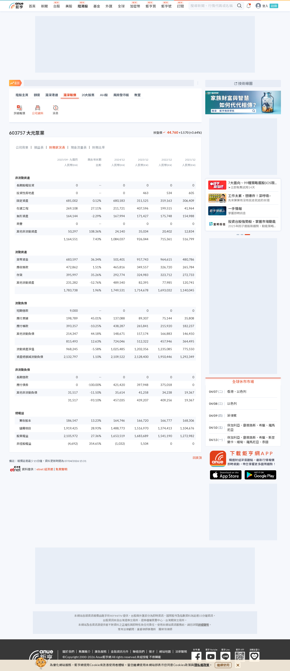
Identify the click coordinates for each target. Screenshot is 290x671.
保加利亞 (233, 425)
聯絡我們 (139, 651)
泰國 (265, 442)
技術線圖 (245, 83)
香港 (230, 391)
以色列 (241, 391)
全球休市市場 (243, 381)
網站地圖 (165, 651)
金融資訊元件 (119, 651)
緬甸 (240, 442)
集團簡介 (84, 651)
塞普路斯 (249, 425)
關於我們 (68, 651)
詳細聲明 (203, 624)
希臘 (262, 425)
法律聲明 (181, 651)
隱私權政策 (202, 665)
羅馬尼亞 (252, 442)
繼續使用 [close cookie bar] (223, 665)
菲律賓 (232, 415)
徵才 (152, 651)
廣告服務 (100, 651)
